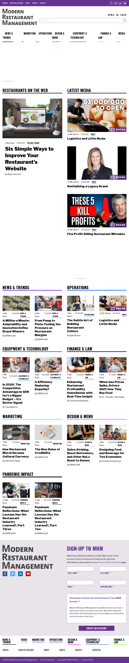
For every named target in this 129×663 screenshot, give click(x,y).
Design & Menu (33, 143)
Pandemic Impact (24, 501)
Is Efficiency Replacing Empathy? (43, 385)
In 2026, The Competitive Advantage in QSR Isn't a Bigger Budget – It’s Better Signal (16, 393)
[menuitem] (5, 3)
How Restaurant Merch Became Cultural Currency (16, 453)
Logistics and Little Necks (86, 138)
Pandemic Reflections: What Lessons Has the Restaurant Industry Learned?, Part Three (16, 518)
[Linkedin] (120, 3)
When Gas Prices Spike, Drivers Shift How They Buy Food (111, 387)
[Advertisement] (64, 62)
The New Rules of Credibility (47, 451)
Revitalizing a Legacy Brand (87, 186)
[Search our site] (81, 20)
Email (70, 586)
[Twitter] (116, 3)
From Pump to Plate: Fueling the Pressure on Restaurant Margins (48, 328)
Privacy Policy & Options (109, 562)
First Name (72, 573)
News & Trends (23, 314)
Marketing (25, 443)
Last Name (104, 573)
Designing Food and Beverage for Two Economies (111, 453)
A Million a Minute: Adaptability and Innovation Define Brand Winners (16, 326)
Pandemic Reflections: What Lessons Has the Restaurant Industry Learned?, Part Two (48, 518)
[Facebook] (111, 3)
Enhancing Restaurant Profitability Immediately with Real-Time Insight (80, 389)
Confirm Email (106, 586)
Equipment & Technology (23, 377)
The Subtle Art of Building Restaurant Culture (80, 325)
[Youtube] (124, 3)
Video (93, 134)
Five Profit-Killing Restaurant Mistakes (96, 234)
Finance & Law (89, 376)
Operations (89, 314)
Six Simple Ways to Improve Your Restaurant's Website (29, 159)
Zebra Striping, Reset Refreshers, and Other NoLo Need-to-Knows (80, 455)
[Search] (124, 20)
